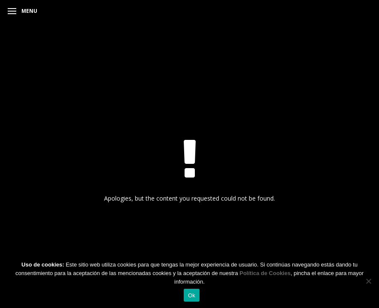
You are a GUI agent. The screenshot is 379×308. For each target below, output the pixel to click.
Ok (191, 295)
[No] (368, 281)
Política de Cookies (264, 273)
